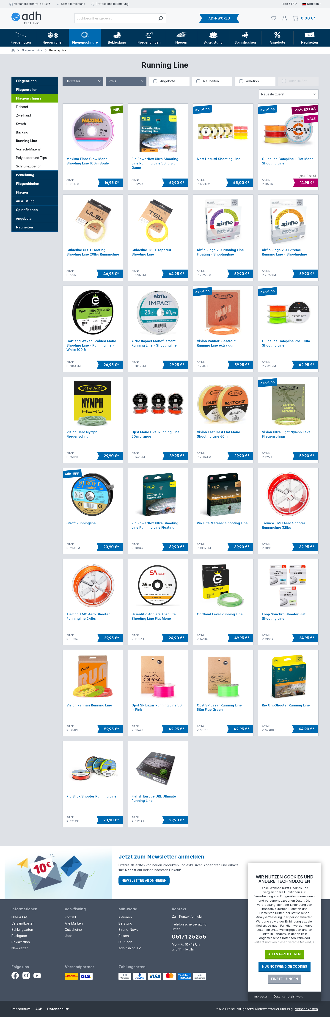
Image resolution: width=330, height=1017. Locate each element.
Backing (22, 132)
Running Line (26, 141)
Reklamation (20, 942)
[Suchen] (160, 18)
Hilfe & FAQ (289, 4)
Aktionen (125, 917)
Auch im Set (298, 81)
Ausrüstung (25, 201)
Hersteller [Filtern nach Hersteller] (83, 80)
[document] (284, 910)
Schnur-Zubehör (28, 166)
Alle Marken (74, 923)
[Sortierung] (289, 94)
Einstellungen (284, 979)
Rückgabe (19, 936)
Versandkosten (22, 923)
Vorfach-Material (28, 149)
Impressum (20, 1009)
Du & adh (125, 942)
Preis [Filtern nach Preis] (126, 80)
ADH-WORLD (219, 18)
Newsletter (19, 948)
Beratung (125, 923)
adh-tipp (252, 81)
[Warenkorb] (304, 18)
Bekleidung (25, 175)
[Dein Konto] (284, 18)
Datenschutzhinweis (288, 996)
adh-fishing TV (129, 948)
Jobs (68, 936)
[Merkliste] (273, 18)
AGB (38, 1009)
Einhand (22, 107)
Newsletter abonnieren (144, 880)
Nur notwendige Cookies (284, 966)
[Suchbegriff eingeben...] (114, 18)
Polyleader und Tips (31, 158)
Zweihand (23, 115)
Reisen (123, 936)
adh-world (127, 909)
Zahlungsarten (22, 929)
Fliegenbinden (27, 184)
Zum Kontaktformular (187, 916)
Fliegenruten (26, 81)
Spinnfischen (27, 210)
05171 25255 (189, 936)
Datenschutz (58, 1009)
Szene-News (128, 929)
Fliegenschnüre (28, 98)
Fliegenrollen (26, 90)
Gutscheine (73, 929)
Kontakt (70, 917)
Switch (21, 124)
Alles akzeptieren (284, 954)
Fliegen (22, 192)
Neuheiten (24, 227)
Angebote (24, 218)
